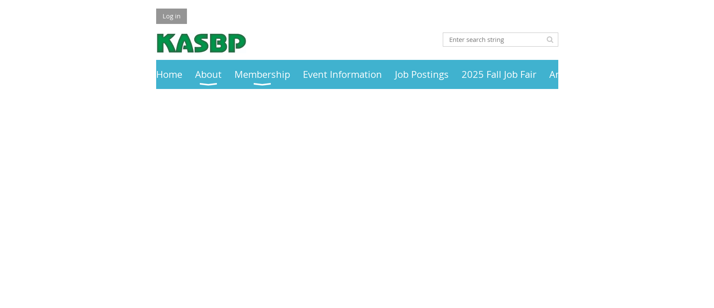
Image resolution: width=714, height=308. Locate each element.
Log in (172, 16)
